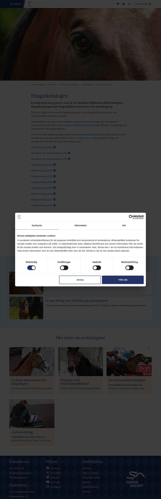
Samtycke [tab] (37, 225)
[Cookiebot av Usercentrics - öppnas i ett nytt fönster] (131, 217)
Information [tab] (80, 225)
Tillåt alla (122, 279)
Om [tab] (124, 225)
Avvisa (80, 279)
